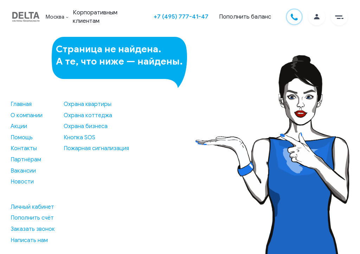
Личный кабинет (32, 206)
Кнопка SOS (79, 137)
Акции (19, 126)
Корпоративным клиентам (95, 17)
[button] (339, 16)
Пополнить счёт (32, 217)
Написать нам (29, 240)
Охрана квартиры (87, 104)
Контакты (24, 148)
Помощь (22, 137)
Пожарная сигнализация (96, 148)
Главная (21, 104)
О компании (27, 115)
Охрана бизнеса (86, 126)
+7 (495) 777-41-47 (181, 16)
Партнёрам (26, 159)
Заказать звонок (33, 229)
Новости (22, 181)
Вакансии (23, 170)
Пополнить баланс (245, 16)
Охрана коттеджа (88, 115)
